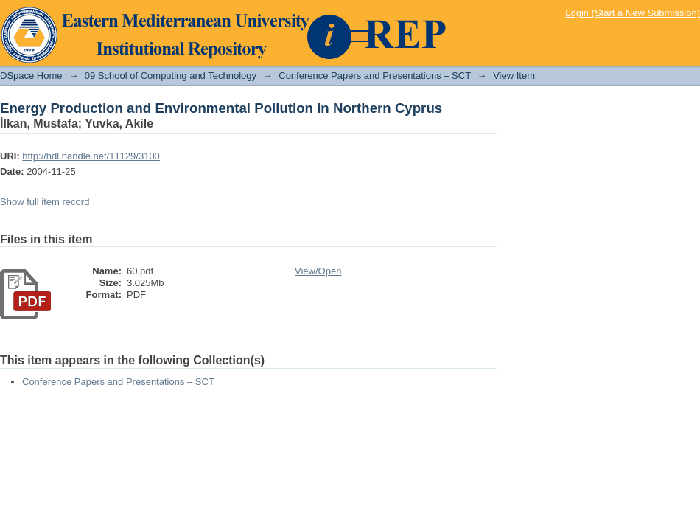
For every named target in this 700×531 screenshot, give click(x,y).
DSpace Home (31, 75)
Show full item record (44, 201)
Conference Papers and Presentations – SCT (375, 75)
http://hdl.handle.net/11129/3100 (91, 156)
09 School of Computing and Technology (170, 75)
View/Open (318, 271)
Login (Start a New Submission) (632, 12)
